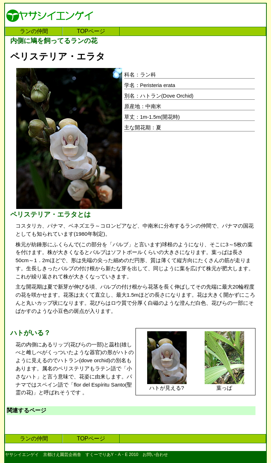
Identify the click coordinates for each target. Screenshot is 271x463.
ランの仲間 (34, 31)
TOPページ (91, 31)
